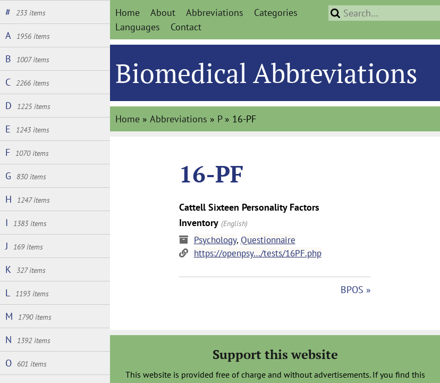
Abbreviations (214, 12)
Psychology (215, 240)
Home (127, 12)
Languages (137, 27)
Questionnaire (268, 240)
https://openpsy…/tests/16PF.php (257, 253)
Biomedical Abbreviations (266, 72)
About (162, 12)
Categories (276, 12)
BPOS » (356, 290)
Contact (186, 27)
